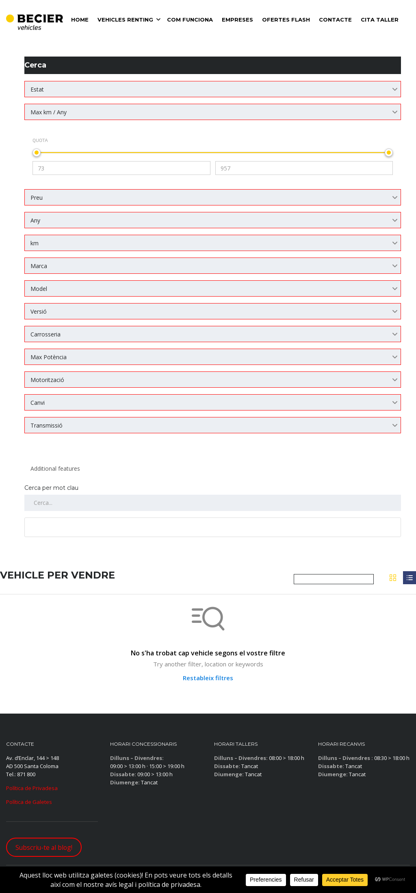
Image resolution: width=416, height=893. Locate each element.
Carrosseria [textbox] (45, 334)
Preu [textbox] (36, 197)
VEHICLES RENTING (125, 19)
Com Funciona (190, 19)
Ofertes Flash (286, 19)
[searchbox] (213, 469)
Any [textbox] (35, 220)
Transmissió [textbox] (46, 425)
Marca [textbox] (38, 266)
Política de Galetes (29, 802)
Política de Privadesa (32, 788)
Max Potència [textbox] (48, 357)
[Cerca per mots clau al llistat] (212, 503)
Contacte (335, 19)
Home (80, 19)
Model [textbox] (38, 289)
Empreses (237, 19)
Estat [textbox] (37, 89)
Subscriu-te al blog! (43, 847)
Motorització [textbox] (47, 380)
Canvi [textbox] (37, 402)
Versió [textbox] (38, 311)
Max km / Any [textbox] (48, 112)
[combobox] (212, 89)
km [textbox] (34, 243)
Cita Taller (380, 19)
